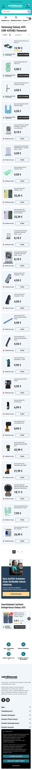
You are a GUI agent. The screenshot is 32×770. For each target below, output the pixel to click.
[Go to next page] (22, 552)
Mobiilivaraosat (5, 18)
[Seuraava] (30, 18)
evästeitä (10, 736)
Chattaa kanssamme (16, 594)
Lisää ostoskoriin (23, 54)
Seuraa (22, 138)
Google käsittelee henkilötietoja (14, 741)
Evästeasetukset (16, 765)
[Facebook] (3, 700)
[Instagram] (8, 700)
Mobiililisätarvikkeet (16, 18)
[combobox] (16, 11)
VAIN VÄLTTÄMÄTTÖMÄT (16, 761)
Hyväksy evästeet (16, 756)
